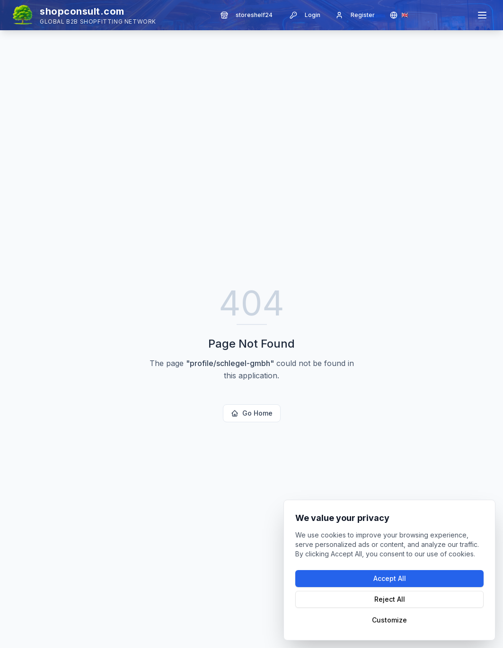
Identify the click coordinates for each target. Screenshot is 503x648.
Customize (389, 620)
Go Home (252, 413)
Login (305, 15)
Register (355, 15)
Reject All (389, 599)
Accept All (389, 578)
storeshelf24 (247, 15)
